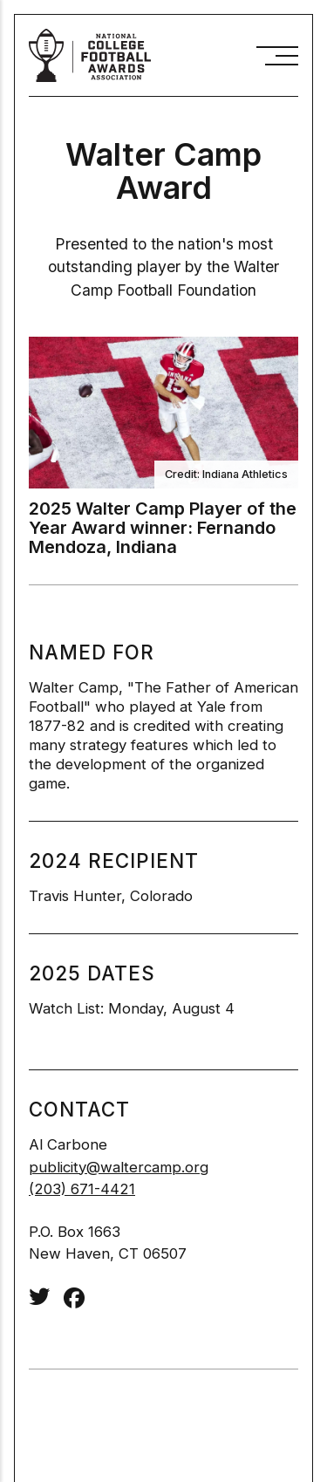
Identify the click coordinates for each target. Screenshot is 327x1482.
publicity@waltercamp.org (118, 1167)
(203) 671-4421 (82, 1189)
